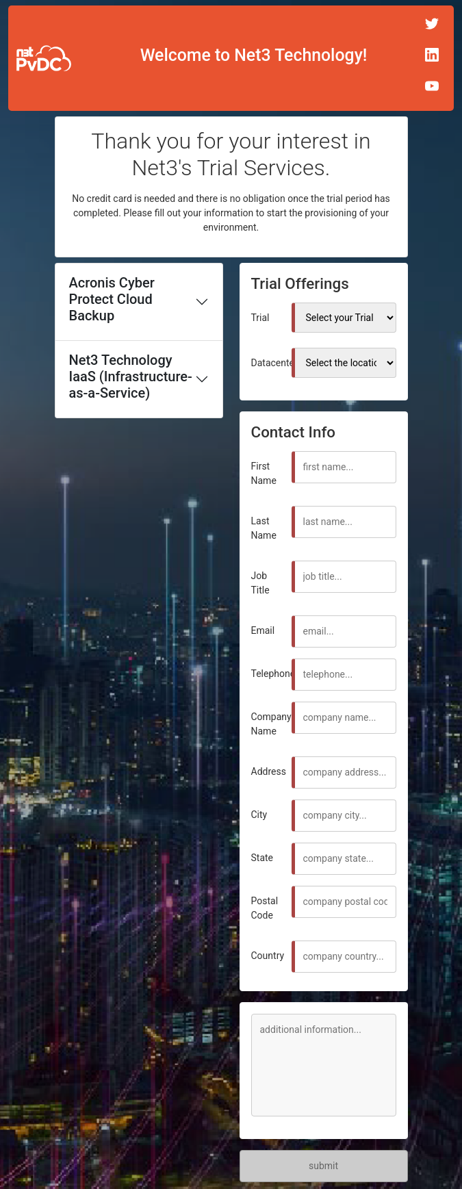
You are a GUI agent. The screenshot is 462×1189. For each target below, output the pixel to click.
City (259, 814)
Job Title (260, 583)
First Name (264, 473)
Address (268, 771)
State (262, 857)
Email (263, 630)
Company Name (271, 724)
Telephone (273, 673)
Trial (260, 317)
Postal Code (265, 908)
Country (268, 955)
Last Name (264, 528)
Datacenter (274, 362)
